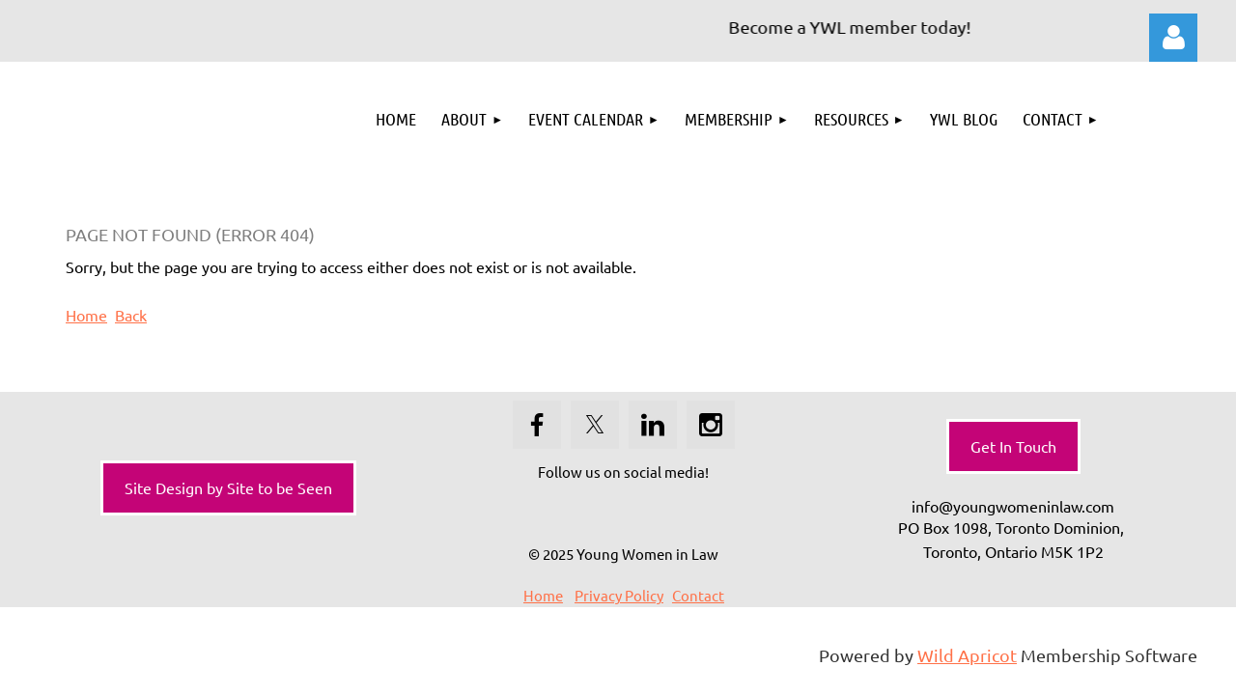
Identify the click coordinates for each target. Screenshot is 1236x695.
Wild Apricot (967, 655)
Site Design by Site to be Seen (228, 487)
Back (131, 314)
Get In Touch (1013, 446)
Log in (1173, 38)
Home (86, 314)
